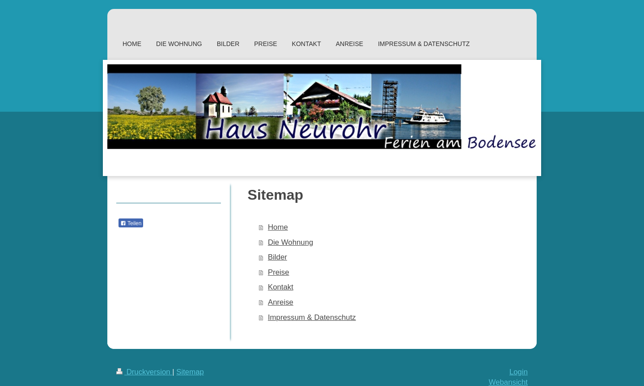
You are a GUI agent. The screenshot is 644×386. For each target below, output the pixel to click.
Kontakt (280, 287)
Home (278, 227)
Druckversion (144, 372)
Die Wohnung (290, 242)
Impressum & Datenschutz (312, 317)
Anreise (280, 302)
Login (518, 372)
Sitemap (190, 372)
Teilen (130, 223)
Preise (278, 272)
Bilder (277, 257)
